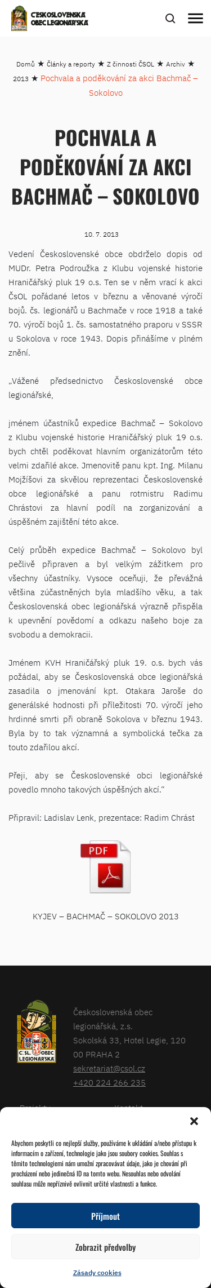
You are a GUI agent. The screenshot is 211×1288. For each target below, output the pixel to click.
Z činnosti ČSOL (130, 64)
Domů (25, 64)
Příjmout (105, 1216)
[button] (194, 1121)
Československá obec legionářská (59, 19)
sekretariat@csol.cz (109, 1068)
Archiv (175, 64)
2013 (21, 78)
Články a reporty (71, 64)
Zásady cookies (97, 1272)
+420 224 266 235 (109, 1082)
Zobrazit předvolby (105, 1247)
